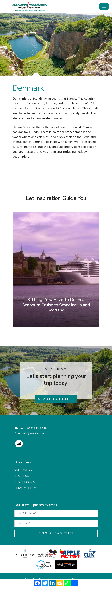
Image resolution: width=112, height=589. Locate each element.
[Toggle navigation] (104, 6)
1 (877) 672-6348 (35, 428)
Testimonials (24, 482)
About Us (21, 476)
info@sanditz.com (33, 433)
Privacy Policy (25, 488)
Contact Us (23, 470)
